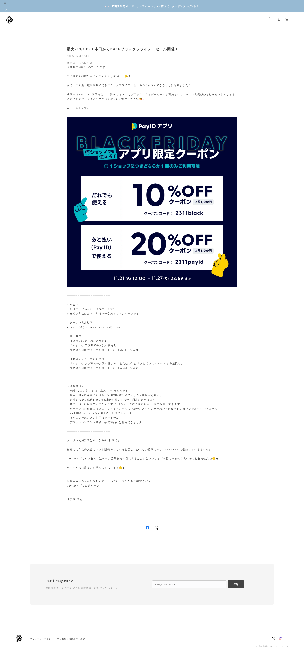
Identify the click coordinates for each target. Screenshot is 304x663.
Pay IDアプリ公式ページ (83, 485)
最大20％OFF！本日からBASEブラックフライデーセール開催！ (123, 49)
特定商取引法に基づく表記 (71, 639)
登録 (235, 584)
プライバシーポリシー (41, 639)
